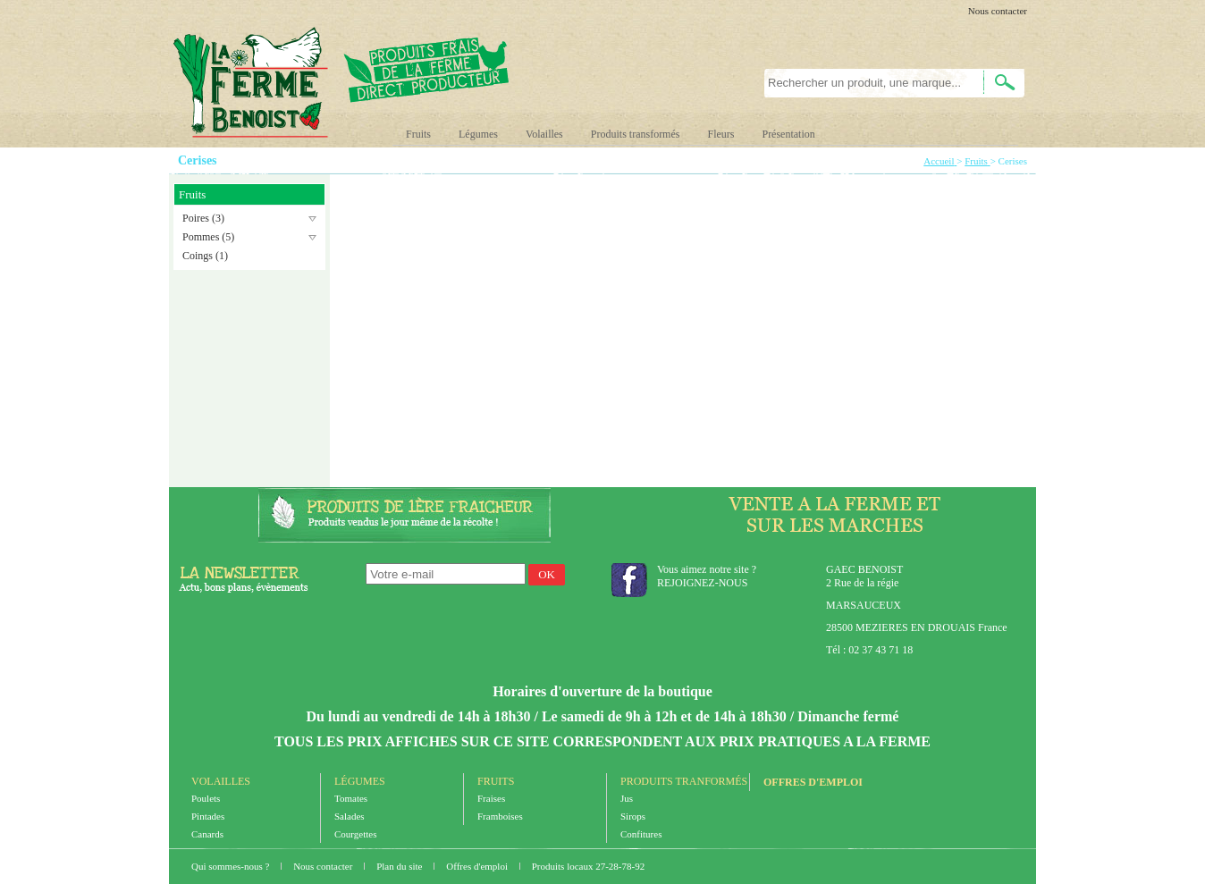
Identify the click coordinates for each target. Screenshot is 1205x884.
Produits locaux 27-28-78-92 (588, 866)
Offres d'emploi (813, 782)
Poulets (205, 798)
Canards (207, 834)
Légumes (478, 134)
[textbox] (864, 83)
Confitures (640, 834)
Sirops (632, 816)
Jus (626, 798)
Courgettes (355, 834)
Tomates (350, 798)
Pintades (207, 816)
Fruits (418, 134)
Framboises (500, 816)
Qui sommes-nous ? (231, 866)
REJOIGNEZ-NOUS (702, 583)
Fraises (491, 798)
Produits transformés (635, 134)
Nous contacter (997, 10)
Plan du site (400, 866)
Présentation (788, 134)
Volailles (544, 134)
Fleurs (720, 134)
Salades (349, 816)
